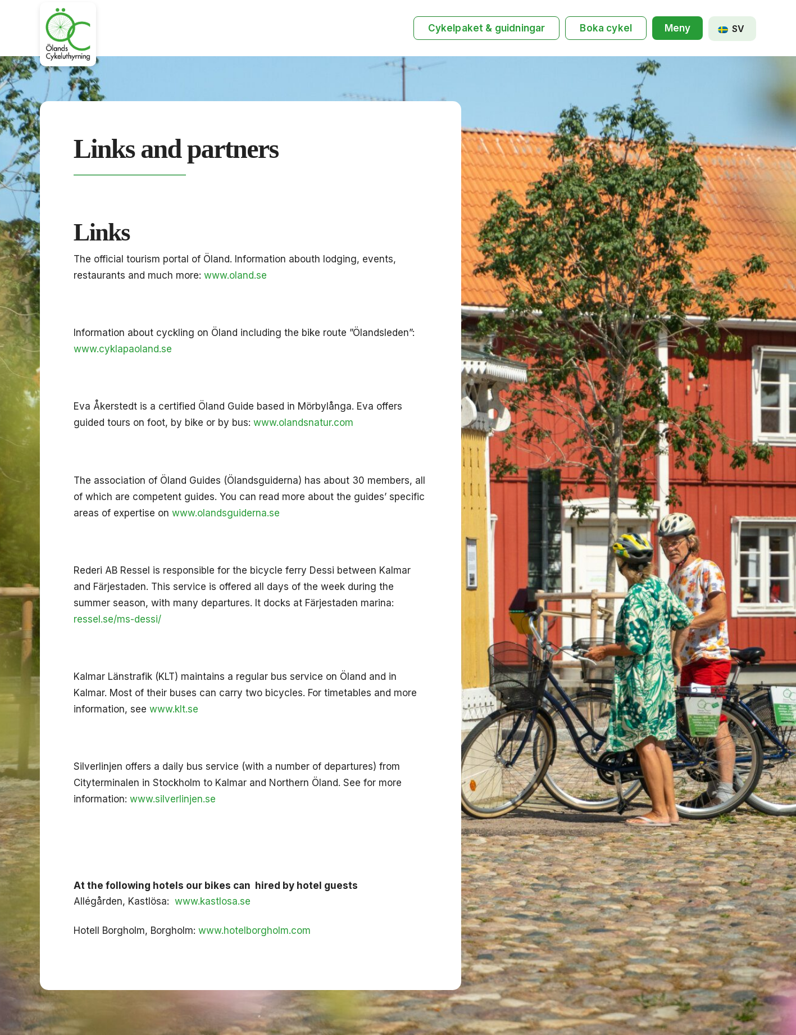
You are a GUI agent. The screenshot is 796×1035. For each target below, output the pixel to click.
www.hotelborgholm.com (254, 930)
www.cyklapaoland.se (123, 349)
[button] (677, 28)
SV (731, 28)
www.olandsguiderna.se (226, 513)
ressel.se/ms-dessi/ (117, 619)
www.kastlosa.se (213, 901)
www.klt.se (173, 709)
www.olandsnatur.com (303, 422)
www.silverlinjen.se (173, 799)
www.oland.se (235, 275)
